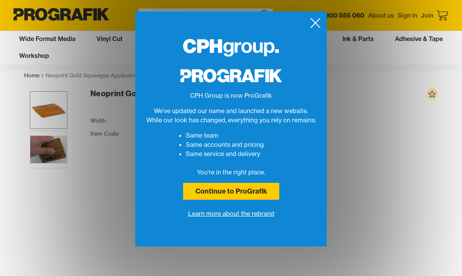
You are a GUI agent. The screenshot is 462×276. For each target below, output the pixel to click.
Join (427, 15)
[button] (43, 121)
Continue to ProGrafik (231, 191)
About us (381, 15)
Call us (333, 15)
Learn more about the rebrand (231, 213)
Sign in (407, 15)
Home (34, 75)
